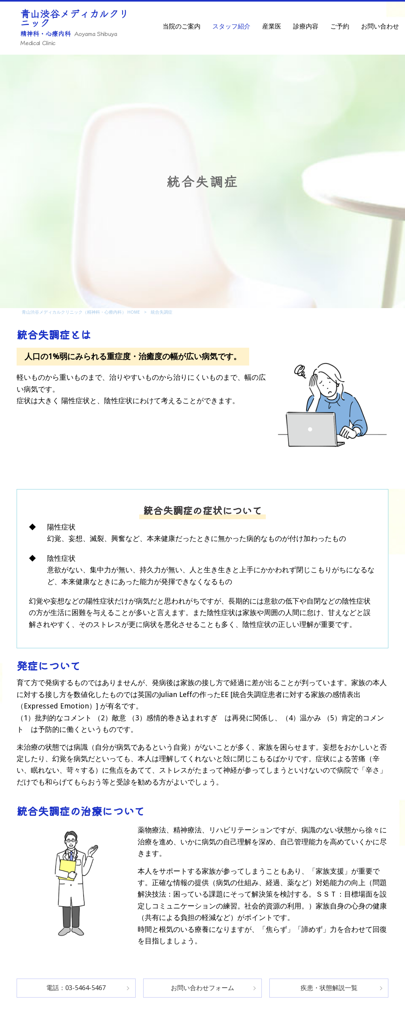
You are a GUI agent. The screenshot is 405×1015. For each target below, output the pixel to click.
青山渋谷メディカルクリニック (74, 26)
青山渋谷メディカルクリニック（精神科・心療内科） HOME (81, 312)
